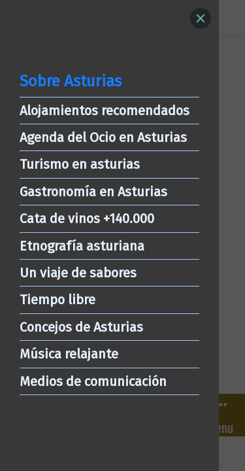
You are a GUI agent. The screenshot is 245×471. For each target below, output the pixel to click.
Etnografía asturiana (82, 246)
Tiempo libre (57, 299)
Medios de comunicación (93, 381)
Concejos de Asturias (81, 327)
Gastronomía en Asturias (93, 192)
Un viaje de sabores (78, 273)
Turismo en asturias (80, 164)
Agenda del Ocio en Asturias (103, 137)
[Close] (200, 18)
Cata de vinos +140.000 (87, 218)
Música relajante (69, 354)
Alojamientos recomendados (104, 110)
